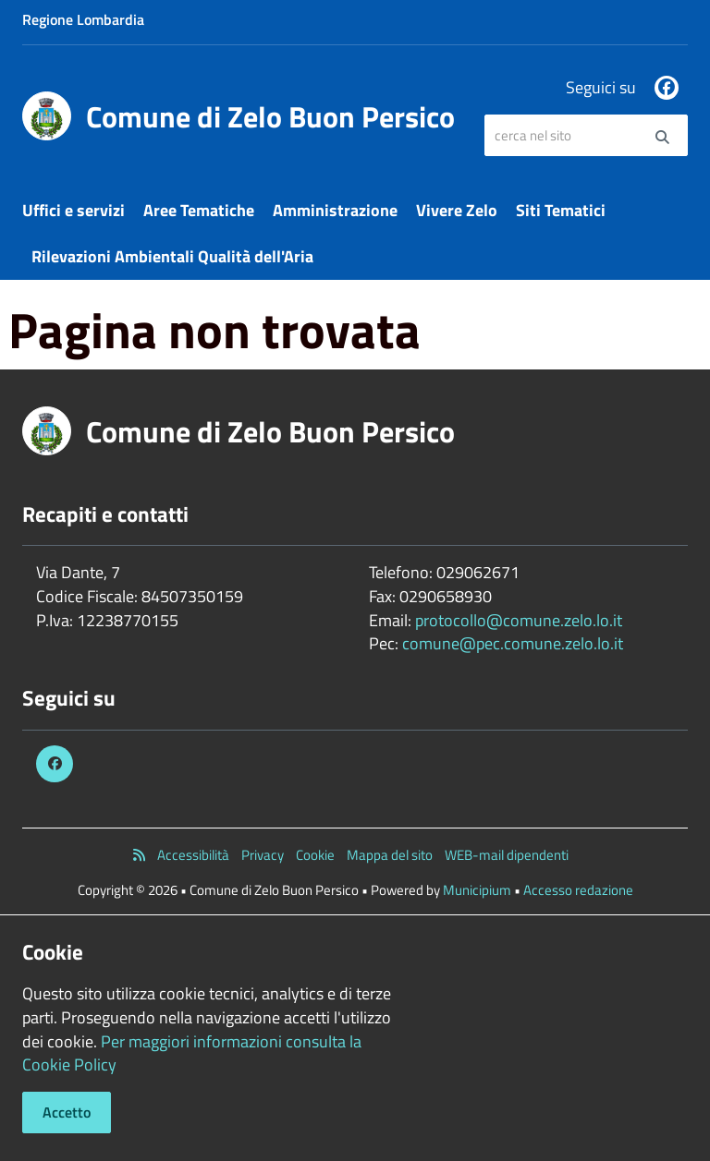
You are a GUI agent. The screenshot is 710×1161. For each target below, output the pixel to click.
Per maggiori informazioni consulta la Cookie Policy (191, 1053)
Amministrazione (335, 210)
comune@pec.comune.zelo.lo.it (512, 643)
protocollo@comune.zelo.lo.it (518, 620)
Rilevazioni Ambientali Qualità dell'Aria (172, 256)
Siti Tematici (561, 210)
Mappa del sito (390, 855)
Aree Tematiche (198, 210)
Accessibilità (193, 855)
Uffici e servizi (73, 210)
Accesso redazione (578, 890)
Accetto (67, 1112)
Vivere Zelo (456, 210)
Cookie (315, 855)
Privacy (262, 855)
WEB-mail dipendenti (507, 855)
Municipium (477, 890)
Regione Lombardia (83, 19)
